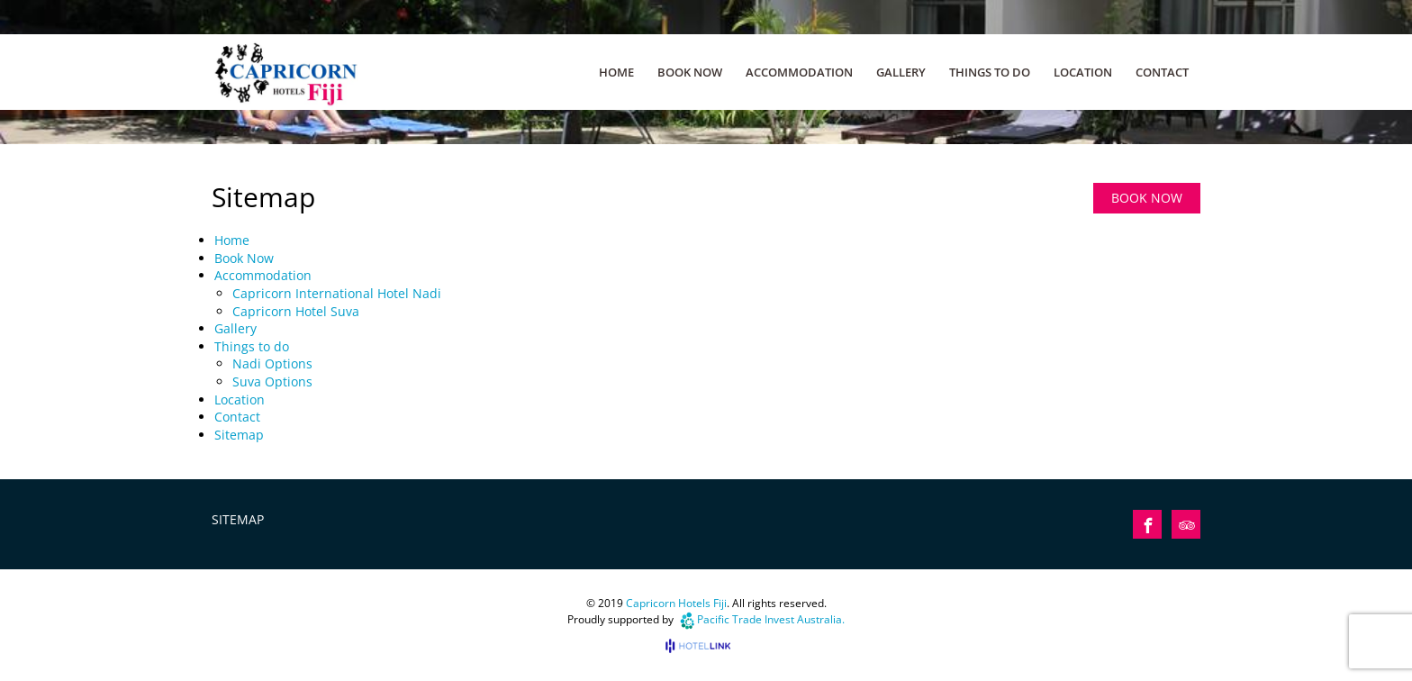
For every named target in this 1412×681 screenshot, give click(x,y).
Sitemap (239, 434)
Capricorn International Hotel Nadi (336, 293)
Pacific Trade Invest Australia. (771, 619)
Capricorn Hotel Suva (295, 311)
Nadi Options (272, 363)
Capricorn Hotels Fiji (676, 603)
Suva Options (272, 381)
